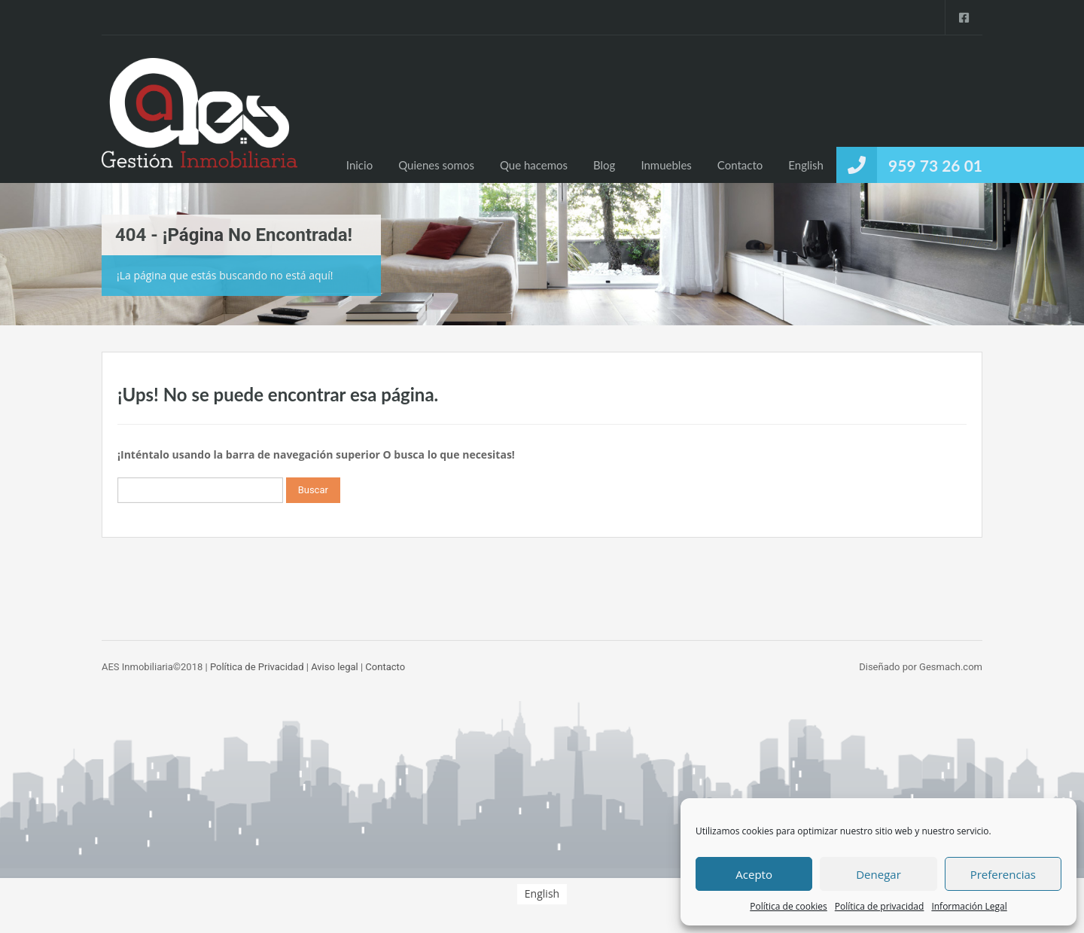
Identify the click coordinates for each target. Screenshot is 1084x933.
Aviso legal (334, 666)
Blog (604, 165)
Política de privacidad (879, 906)
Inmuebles (666, 165)
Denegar (878, 874)
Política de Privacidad (257, 666)
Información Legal (968, 906)
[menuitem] (805, 165)
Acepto (753, 874)
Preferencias (1003, 874)
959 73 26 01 (935, 165)
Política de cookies (788, 906)
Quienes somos (436, 165)
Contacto (740, 165)
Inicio (359, 165)
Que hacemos (534, 165)
